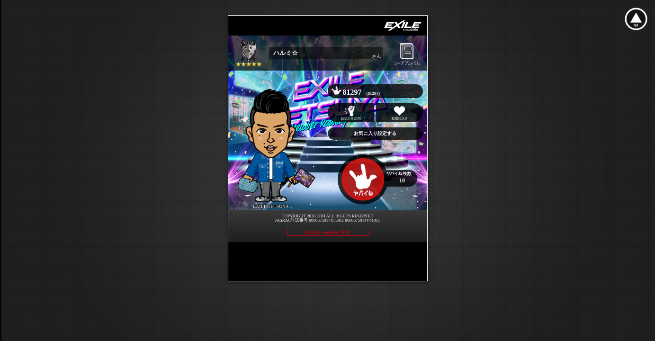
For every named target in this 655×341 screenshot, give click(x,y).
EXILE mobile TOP (327, 232)
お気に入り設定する (375, 133)
